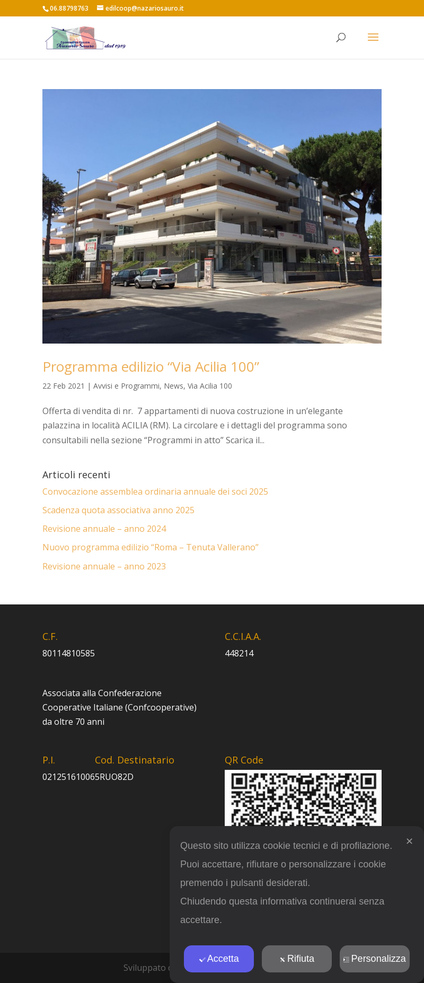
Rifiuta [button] (296, 958)
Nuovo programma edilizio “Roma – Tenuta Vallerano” (150, 547)
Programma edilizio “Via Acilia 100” (150, 366)
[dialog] (297, 904)
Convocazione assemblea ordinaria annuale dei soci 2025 (155, 491)
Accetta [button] (219, 958)
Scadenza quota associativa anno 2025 (118, 510)
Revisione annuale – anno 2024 (104, 528)
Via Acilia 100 (210, 386)
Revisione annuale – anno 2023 (104, 566)
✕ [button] (409, 841)
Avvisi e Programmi (126, 386)
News (173, 386)
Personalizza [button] (374, 958)
